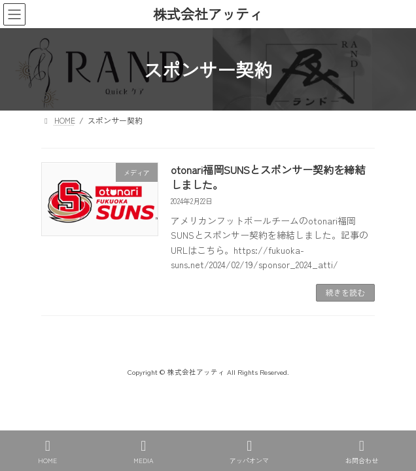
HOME (47, 451)
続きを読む (345, 292)
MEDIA (143, 451)
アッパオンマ (249, 451)
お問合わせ (361, 451)
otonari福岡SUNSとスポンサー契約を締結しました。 (268, 177)
